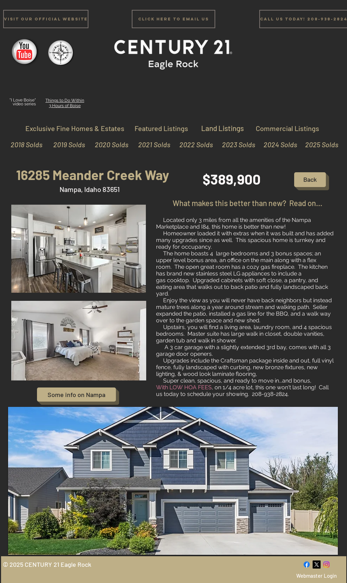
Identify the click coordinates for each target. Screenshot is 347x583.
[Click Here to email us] (173, 19)
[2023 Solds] (235, 144)
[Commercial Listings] (287, 128)
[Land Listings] (223, 128)
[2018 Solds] (25, 144)
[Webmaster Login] (316, 576)
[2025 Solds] (318, 144)
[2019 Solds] (65, 144)
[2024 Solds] (277, 144)
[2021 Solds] (150, 144)
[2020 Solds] (108, 144)
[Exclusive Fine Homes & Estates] (75, 128)
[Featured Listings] (161, 128)
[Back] (310, 179)
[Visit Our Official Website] (45, 19)
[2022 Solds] (193, 144)
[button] (173, 481)
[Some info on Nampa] (76, 394)
